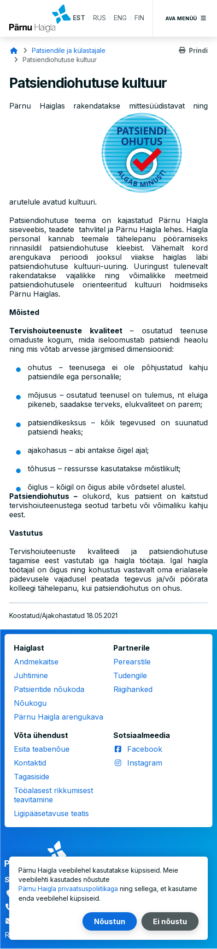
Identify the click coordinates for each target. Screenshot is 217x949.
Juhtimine (31, 675)
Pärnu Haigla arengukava (58, 716)
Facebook (144, 749)
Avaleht (13, 50)
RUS (99, 18)
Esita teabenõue (42, 749)
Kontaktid (30, 762)
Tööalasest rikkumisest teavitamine (53, 795)
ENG (120, 18)
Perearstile (132, 661)
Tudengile (130, 675)
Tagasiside (31, 776)
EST (78, 18)
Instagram (144, 762)
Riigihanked (132, 689)
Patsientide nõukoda (49, 689)
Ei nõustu (170, 921)
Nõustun (109, 921)
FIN (139, 18)
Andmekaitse (36, 661)
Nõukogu (30, 703)
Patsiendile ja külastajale (69, 50)
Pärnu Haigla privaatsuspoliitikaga (69, 889)
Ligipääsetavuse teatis (51, 813)
